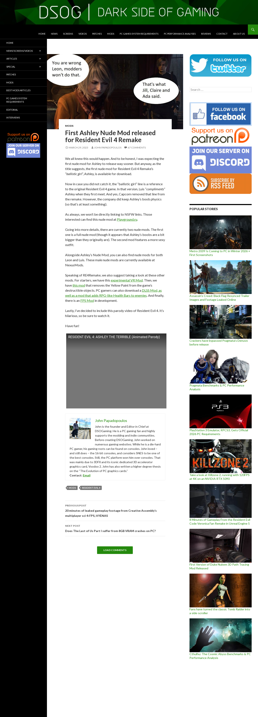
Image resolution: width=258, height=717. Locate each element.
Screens (68, 33)
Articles (11, 58)
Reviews (206, 33)
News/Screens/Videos (19, 50)
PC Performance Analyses (180, 33)
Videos (82, 33)
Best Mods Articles (18, 90)
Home (41, 33)
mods (72, 487)
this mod (79, 285)
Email (87, 475)
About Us (239, 33)
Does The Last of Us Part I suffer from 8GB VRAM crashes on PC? (115, 528)
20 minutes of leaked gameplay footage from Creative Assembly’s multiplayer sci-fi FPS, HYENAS (115, 510)
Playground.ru (127, 219)
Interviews (13, 117)
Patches (97, 33)
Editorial (12, 109)
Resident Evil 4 (91, 487)
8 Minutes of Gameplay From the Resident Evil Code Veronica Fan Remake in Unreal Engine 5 (219, 521)
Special (10, 66)
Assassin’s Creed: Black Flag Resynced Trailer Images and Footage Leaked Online (219, 297)
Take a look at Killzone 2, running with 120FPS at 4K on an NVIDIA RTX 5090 (219, 476)
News (54, 33)
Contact (222, 33)
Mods (110, 33)
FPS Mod (87, 300)
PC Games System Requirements (139, 33)
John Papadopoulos (107, 147)
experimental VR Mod (127, 280)
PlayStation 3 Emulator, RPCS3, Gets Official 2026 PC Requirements (218, 432)
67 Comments (137, 147)
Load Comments (114, 550)
